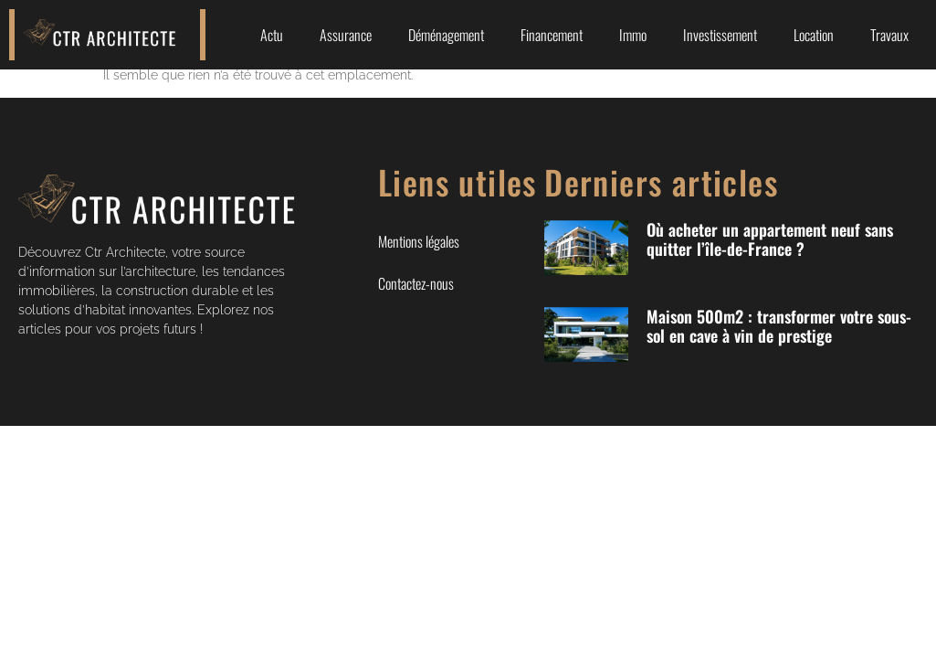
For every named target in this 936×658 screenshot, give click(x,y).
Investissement (720, 35)
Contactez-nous (416, 283)
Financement (552, 35)
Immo (633, 35)
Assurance (346, 35)
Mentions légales (418, 241)
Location (814, 35)
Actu (271, 35)
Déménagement (446, 35)
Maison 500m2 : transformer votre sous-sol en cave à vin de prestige (779, 326)
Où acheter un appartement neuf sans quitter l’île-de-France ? (770, 239)
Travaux (889, 35)
